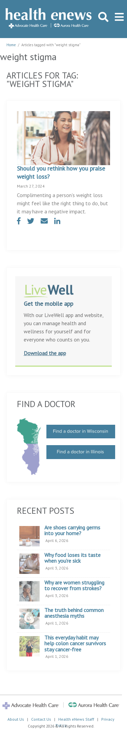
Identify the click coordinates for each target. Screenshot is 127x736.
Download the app (45, 353)
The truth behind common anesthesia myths (74, 613)
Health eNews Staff (76, 719)
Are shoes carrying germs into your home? (72, 531)
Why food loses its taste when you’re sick (72, 558)
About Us (15, 719)
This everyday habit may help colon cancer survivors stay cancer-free (75, 644)
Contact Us (41, 719)
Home (11, 44)
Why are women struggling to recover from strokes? (74, 586)
